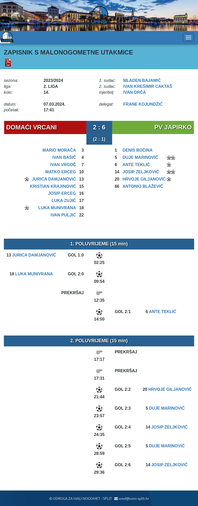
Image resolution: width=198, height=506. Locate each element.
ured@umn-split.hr (131, 498)
